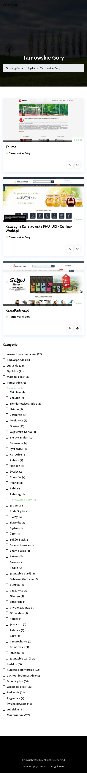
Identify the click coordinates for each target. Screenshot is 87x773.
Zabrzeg (17, 494)
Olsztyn (17, 596)
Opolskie (15, 371)
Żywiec (16, 471)
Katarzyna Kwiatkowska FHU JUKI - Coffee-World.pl (39, 229)
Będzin (16, 528)
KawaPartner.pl (17, 310)
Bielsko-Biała (21, 437)
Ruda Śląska (19, 511)
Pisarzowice (19, 647)
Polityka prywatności (35, 766)
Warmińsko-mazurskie (24, 354)
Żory (15, 533)
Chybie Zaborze (22, 607)
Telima (11, 147)
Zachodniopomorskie (23, 675)
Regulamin (57, 766)
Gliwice (17, 426)
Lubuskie (15, 365)
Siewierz (17, 562)
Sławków (17, 522)
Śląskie (32, 68)
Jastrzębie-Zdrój (22, 658)
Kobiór (16, 619)
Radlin (16, 568)
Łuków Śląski (20, 539)
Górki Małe (19, 613)
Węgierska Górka (23, 432)
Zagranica (15, 698)
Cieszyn (17, 585)
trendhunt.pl (10, 4)
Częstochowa (20, 641)
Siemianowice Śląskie (25, 403)
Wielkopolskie (19, 687)
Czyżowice (18, 590)
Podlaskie (16, 692)
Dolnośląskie (18, 681)
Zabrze (16, 460)
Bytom (16, 556)
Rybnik (16, 483)
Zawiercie (18, 415)
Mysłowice (18, 420)
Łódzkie (14, 664)
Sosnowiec (18, 443)
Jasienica (17, 505)
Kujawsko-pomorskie (23, 669)
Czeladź (17, 398)
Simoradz (18, 601)
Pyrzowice (18, 449)
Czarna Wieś (20, 551)
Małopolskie (18, 377)
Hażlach (17, 466)
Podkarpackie (18, 360)
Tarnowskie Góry (19, 153)
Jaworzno (18, 624)
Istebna (17, 653)
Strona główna (14, 68)
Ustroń (16, 409)
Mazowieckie (18, 715)
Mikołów (17, 392)
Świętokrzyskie (19, 704)
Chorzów (17, 477)
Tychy (16, 517)
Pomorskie (16, 382)
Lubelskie (15, 709)
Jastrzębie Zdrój (22, 573)
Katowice (18, 454)
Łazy (15, 636)
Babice (16, 488)
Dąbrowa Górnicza (24, 579)
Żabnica (17, 630)
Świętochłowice (22, 545)
